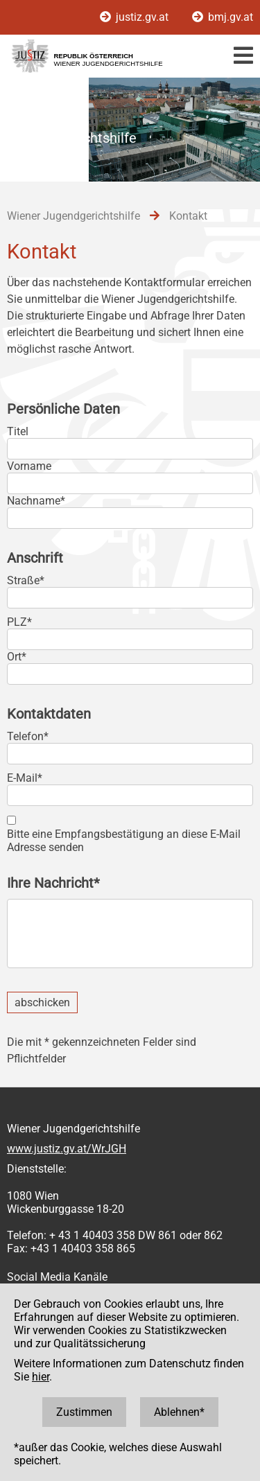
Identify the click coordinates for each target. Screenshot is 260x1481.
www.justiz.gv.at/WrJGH (66, 1148)
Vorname (29, 466)
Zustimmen (84, 1412)
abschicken (42, 1002)
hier (40, 1376)
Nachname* (36, 500)
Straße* (25, 580)
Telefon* (28, 736)
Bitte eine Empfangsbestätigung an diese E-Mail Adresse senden (124, 840)
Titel (17, 431)
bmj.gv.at (222, 17)
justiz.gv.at (135, 17)
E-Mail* (24, 778)
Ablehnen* (179, 1412)
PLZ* (19, 622)
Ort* (16, 656)
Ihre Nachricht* (53, 883)
